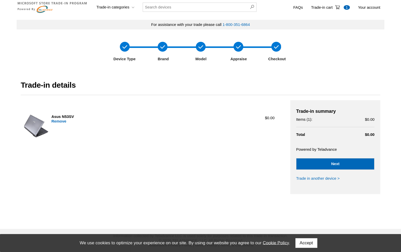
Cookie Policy (276, 242)
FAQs (298, 7)
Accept (306, 242)
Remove (58, 121)
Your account (369, 7)
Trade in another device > (318, 178)
